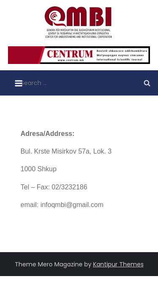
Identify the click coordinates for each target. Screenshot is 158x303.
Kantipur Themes (118, 264)
